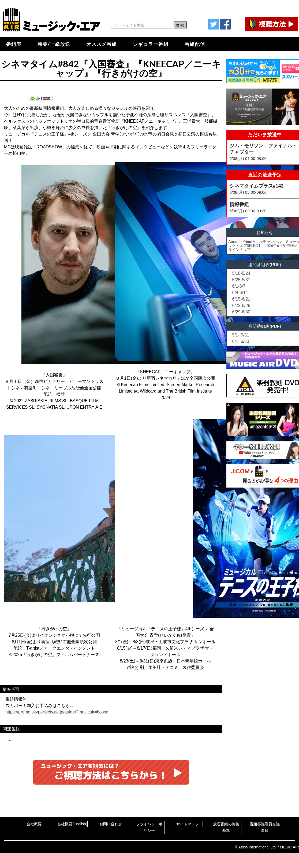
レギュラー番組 (151, 44)
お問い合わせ (110, 824)
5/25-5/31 (241, 279)
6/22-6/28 (241, 305)
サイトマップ (187, 824)
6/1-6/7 (239, 286)
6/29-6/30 (241, 312)
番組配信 (195, 44)
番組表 (13, 44)
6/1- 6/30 (240, 341)
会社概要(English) (72, 824)
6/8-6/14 (240, 292)
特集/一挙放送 (54, 44)
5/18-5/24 (241, 273)
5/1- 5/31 (240, 335)
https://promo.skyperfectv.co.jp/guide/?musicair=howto (56, 712)
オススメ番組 (101, 44)
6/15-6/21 (241, 299)
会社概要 (34, 824)
